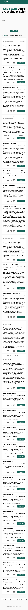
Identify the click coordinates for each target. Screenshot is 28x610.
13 (12, 599)
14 (14, 599)
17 (21, 599)
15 (17, 599)
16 (19, 599)
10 (5, 599)
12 (10, 599)
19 (26, 599)
